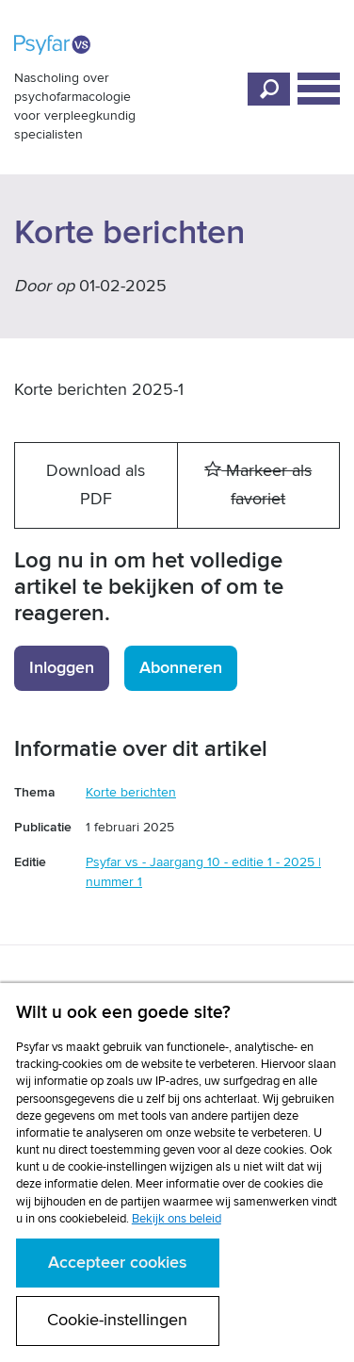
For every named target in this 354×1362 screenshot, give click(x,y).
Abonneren (180, 668)
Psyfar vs (52, 44)
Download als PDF (95, 485)
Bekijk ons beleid (176, 1218)
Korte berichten (131, 792)
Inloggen (61, 668)
